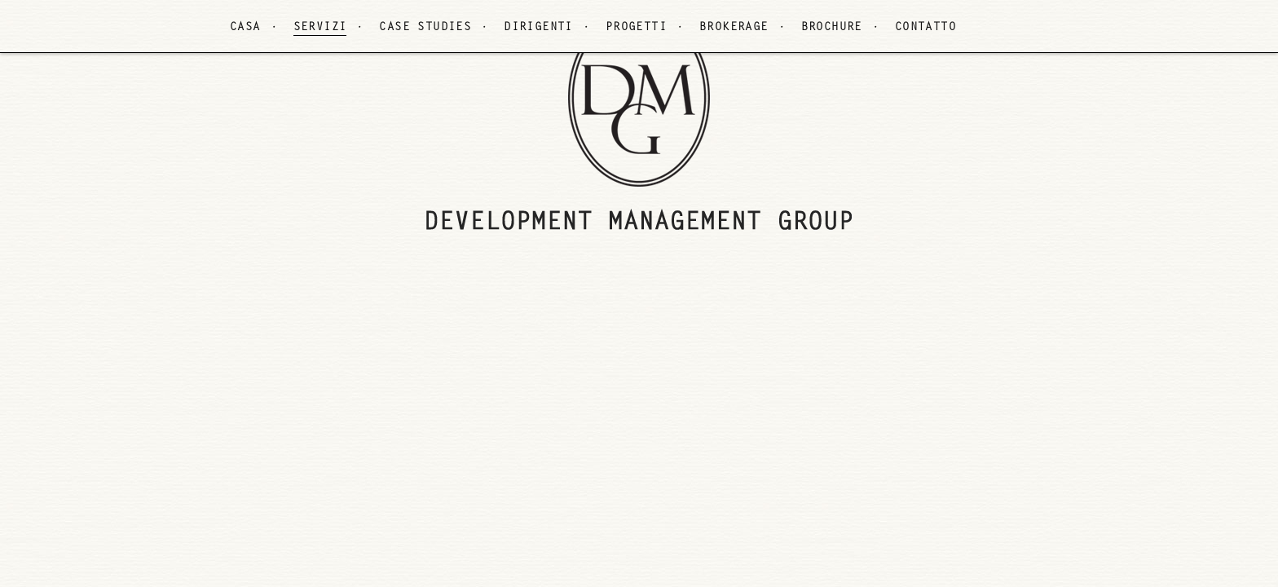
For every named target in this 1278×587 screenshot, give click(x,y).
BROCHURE (831, 27)
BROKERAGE (734, 27)
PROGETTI (636, 27)
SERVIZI (320, 27)
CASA (245, 27)
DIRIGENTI (538, 27)
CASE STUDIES (425, 27)
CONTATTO (925, 27)
